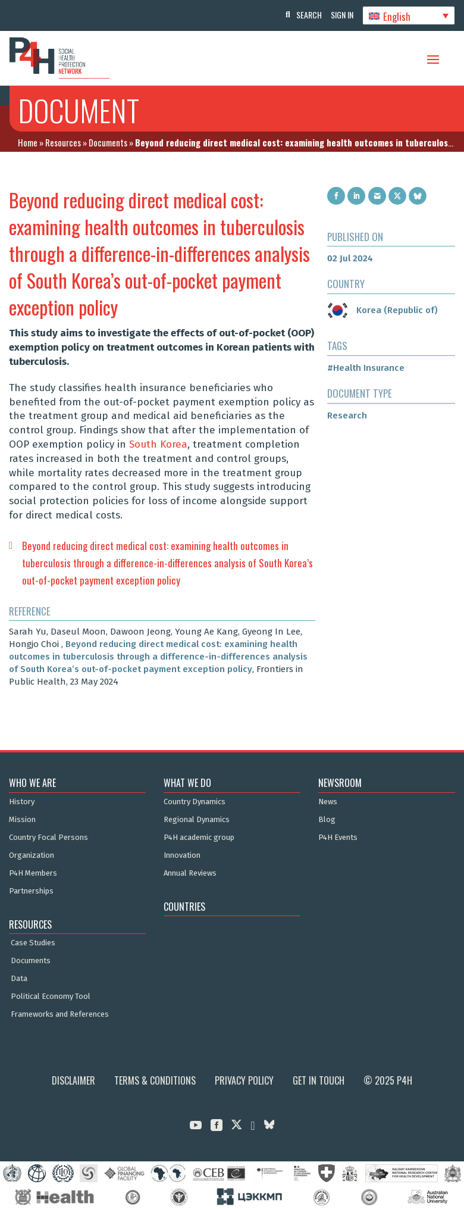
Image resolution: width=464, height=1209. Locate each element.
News (327, 802)
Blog (327, 820)
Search (303, 14)
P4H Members (33, 873)
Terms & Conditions (155, 1080)
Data (19, 978)
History (22, 802)
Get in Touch (318, 1080)
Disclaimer (73, 1080)
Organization (31, 855)
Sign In (339, 14)
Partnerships (31, 891)
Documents (108, 142)
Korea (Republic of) (382, 310)
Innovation (182, 855)
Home (27, 142)
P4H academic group (199, 837)
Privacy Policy (244, 1080)
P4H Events (338, 837)
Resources (63, 142)
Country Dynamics (194, 802)
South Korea (158, 444)
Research (347, 415)
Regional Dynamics (197, 820)
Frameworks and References (60, 1014)
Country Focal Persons (48, 837)
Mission (22, 820)
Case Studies (33, 943)
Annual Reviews (190, 873)
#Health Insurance (366, 368)
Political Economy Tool (50, 996)
